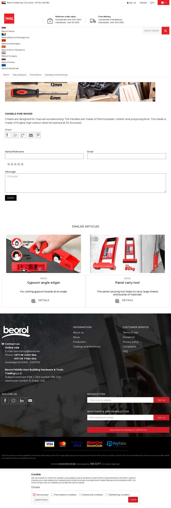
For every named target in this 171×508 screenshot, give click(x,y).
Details (43, 339)
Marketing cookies (119, 494)
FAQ (125, 390)
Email (90, 191)
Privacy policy (131, 381)
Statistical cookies (92, 494)
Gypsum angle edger (43, 322)
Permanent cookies (65, 494)
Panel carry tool (127, 322)
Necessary (42, 494)
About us (78, 372)
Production (79, 381)
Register (143, 3)
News (16, 41)
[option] (44, 309)
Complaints (129, 386)
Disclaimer (129, 376)
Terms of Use (130, 372)
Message (10, 211)
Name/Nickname (14, 191)
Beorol (8, 41)
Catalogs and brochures (87, 386)
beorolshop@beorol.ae (27, 390)
